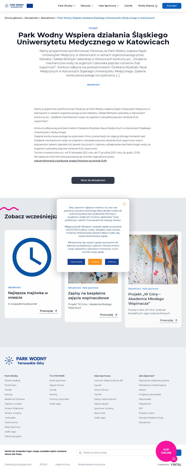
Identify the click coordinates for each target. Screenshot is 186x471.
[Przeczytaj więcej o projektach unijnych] (30, 6)
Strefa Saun (10, 385)
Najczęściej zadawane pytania (154, 380)
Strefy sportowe (57, 380)
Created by (169, 464)
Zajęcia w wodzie (13, 403)
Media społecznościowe (91, 464)
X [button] (124, 204)
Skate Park (99, 413)
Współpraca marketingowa (152, 385)
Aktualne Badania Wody (151, 417)
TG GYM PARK (57, 376)
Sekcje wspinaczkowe (105, 399)
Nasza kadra (145, 399)
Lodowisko (10, 417)
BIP (141, 408)
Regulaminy (145, 403)
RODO (43, 464)
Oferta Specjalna (13, 436)
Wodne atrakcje (12, 380)
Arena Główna (101, 390)
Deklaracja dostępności (18, 464)
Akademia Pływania (15, 399)
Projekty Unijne (146, 413)
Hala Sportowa (107, 5)
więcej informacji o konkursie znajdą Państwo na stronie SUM (70, 160)
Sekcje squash (101, 403)
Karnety (9, 394)
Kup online (169, 455)
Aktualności (93, 84)
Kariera (142, 390)
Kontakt (172, 5)
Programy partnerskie (150, 394)
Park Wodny (65, 5)
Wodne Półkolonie (14, 408)
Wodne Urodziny (13, 413)
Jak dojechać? (147, 376)
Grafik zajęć (10, 431)
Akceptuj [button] (95, 262)
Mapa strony (63, 464)
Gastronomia (11, 422)
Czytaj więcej (76, 262)
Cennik (128, 5)
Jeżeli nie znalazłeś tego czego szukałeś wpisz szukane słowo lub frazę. (36, 452)
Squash (98, 385)
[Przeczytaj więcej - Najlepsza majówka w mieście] (33, 264)
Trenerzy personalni (59, 399)
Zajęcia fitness (56, 385)
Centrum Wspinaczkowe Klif (108, 380)
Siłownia (85, 5)
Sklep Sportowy (12, 427)
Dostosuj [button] (112, 262)
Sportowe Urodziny (104, 408)
